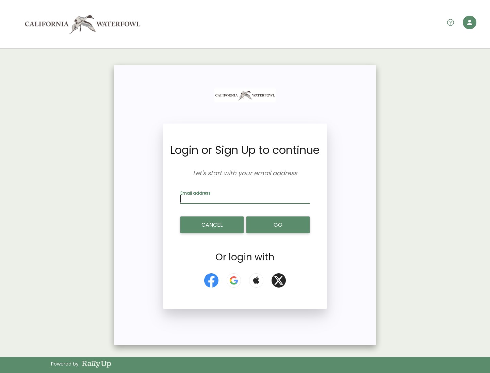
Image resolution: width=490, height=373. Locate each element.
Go (278, 225)
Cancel (212, 225)
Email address (196, 193)
